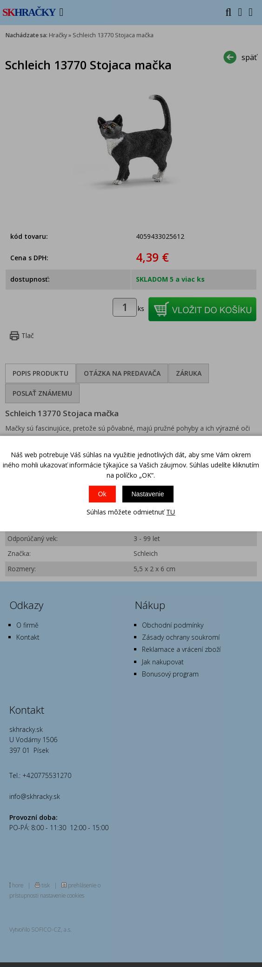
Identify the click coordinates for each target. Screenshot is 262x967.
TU (170, 511)
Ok (102, 494)
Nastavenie (147, 494)
